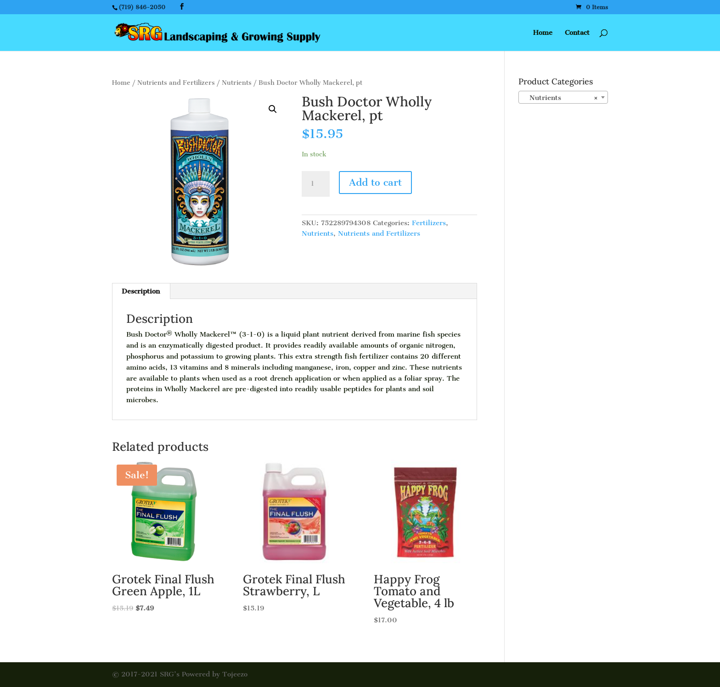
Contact (577, 33)
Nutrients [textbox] (560, 97)
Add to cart (375, 182)
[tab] (141, 291)
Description (141, 291)
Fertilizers (429, 223)
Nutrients (237, 83)
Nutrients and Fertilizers (176, 83)
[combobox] (563, 97)
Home (542, 33)
